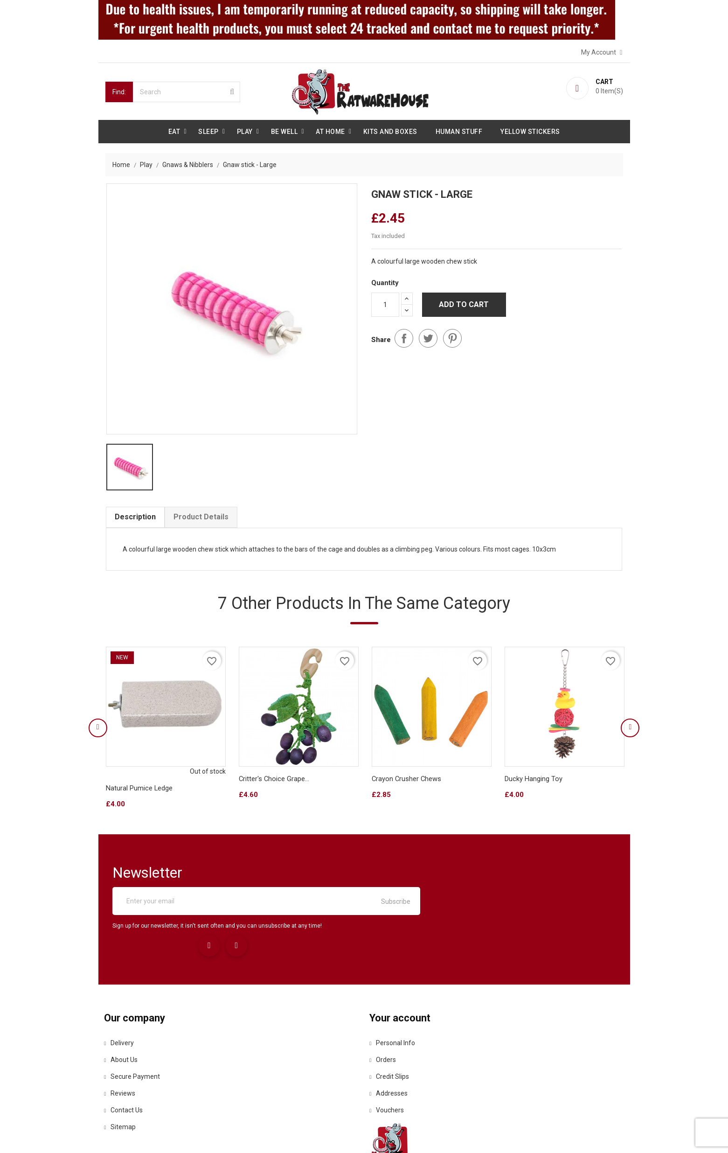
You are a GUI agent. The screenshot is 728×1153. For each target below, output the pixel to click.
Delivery (120, 999)
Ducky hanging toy (533, 781)
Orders (384, 1016)
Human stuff (459, 130)
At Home (330, 130)
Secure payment (133, 1032)
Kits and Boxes (390, 130)
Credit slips (391, 1032)
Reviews (121, 1049)
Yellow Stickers (530, 130)
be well (284, 130)
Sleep (208, 130)
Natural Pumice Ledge (139, 791)
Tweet (428, 334)
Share (404, 334)
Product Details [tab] (200, 517)
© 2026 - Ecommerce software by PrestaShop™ (176, 1134)
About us (122, 1016)
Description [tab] (134, 517)
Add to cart (464, 301)
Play (245, 130)
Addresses (390, 1049)
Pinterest (452, 334)
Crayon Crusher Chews (406, 781)
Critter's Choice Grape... (274, 781)
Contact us (124, 1066)
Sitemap (121, 1083)
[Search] (186, 91)
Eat (174, 130)
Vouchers (388, 1066)
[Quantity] (385, 302)
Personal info (394, 999)
